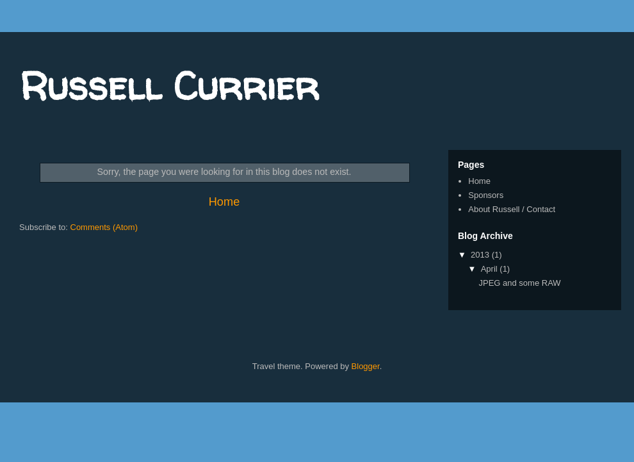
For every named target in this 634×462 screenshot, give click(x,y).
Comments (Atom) (104, 227)
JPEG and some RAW (519, 283)
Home (224, 201)
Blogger (366, 366)
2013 (481, 255)
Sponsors (485, 195)
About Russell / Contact (511, 209)
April (490, 269)
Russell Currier (169, 86)
